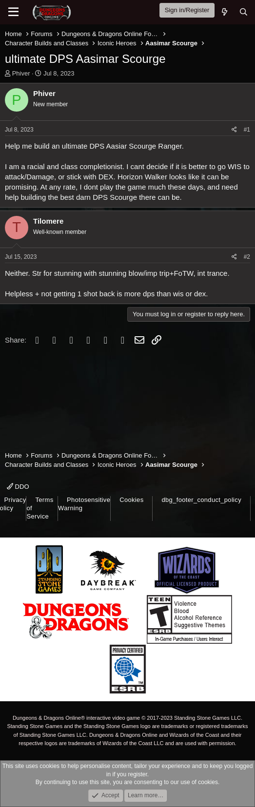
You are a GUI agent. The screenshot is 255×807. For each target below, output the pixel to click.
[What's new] (224, 12)
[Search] (243, 12)
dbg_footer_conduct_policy (201, 499)
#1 (247, 129)
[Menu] (13, 12)
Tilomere (48, 221)
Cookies (131, 499)
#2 (247, 256)
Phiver (21, 73)
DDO (18, 486)
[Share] (234, 129)
